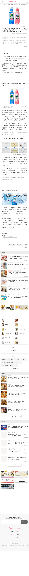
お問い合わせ (14, 548)
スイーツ (11, 359)
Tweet (25, 46)
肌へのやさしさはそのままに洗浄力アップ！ (15, 56)
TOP (1, 4)
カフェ (3, 362)
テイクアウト (19, 362)
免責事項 (16, 560)
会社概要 (12, 560)
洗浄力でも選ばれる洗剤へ (10, 60)
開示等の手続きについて (23, 562)
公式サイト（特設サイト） (10, 237)
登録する (24, 538)
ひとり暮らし (20, 244)
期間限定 (4, 359)
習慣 (26, 244)
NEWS (5, 4)
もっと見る (13, 350)
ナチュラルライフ (12, 244)
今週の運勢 (10, 362)
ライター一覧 (14, 553)
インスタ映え (5, 365)
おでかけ (18, 359)
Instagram (5, 238)
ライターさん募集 (14, 551)
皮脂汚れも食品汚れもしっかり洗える (15, 58)
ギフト (12, 365)
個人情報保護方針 (4, 562)
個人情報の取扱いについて (13, 562)
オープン (24, 359)
